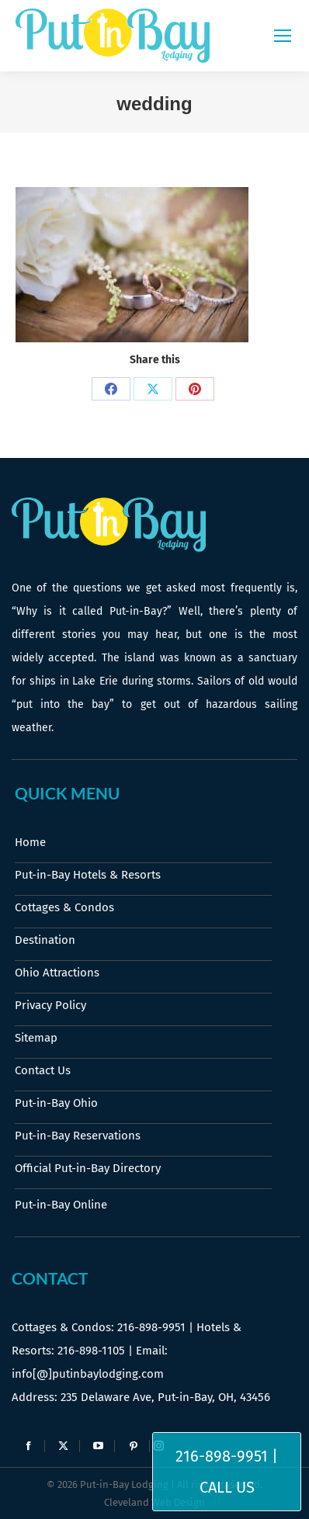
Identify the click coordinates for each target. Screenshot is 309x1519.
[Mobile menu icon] (282, 36)
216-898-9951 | (226, 1456)
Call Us (227, 1487)
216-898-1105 (91, 1351)
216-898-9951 (151, 1327)
